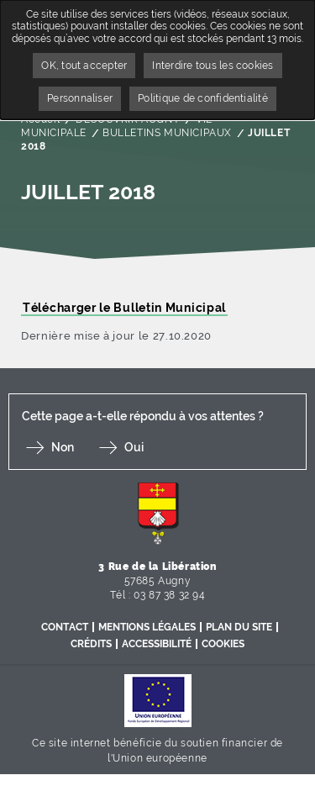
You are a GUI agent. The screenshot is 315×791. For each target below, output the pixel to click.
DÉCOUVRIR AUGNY (128, 119)
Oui (134, 447)
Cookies (223, 644)
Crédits (91, 644)
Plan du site (239, 627)
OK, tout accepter (84, 65)
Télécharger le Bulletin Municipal (124, 307)
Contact (64, 627)
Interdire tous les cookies (212, 65)
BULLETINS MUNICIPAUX (167, 133)
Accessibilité (157, 644)
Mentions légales (147, 627)
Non (62, 447)
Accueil (40, 119)
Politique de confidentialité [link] (203, 98)
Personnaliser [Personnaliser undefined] (80, 98)
